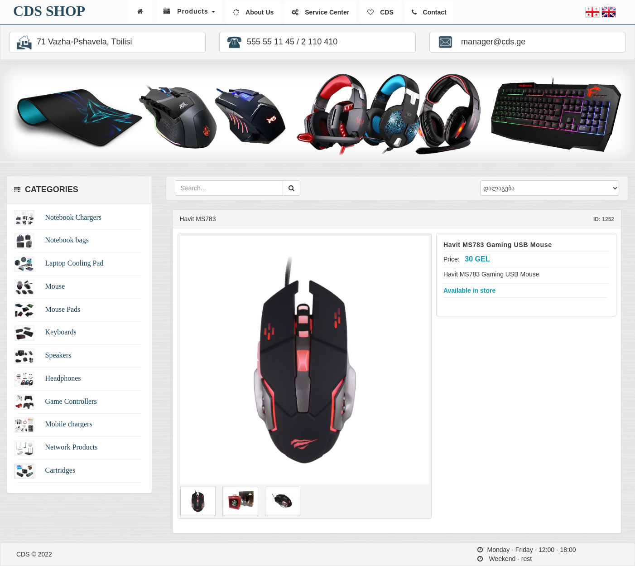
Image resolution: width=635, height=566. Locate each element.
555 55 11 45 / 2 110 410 (280, 42)
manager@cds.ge (480, 42)
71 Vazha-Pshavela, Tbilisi (73, 42)
